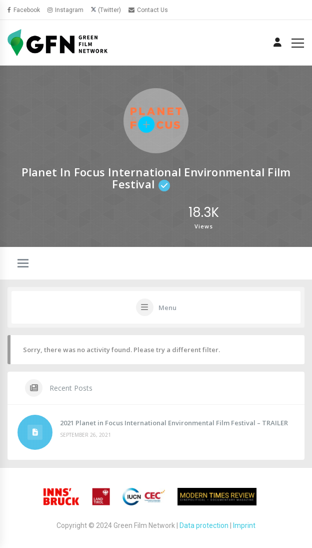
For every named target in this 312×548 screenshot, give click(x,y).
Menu (167, 308)
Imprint (244, 525)
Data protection (204, 525)
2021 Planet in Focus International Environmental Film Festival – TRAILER (174, 422)
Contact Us (148, 10)
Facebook (24, 10)
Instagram (66, 10)
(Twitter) (109, 10)
